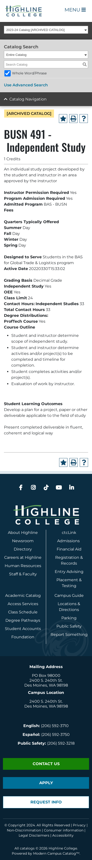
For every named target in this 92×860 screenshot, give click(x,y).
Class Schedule (23, 612)
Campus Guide (69, 595)
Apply (46, 782)
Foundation (22, 637)
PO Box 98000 (46, 675)
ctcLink (69, 532)
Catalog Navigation (28, 99)
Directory (23, 549)
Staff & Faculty (23, 574)
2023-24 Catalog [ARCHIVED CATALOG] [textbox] (35, 30)
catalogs (27, 848)
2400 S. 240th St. (46, 680)
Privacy (79, 825)
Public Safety (69, 626)
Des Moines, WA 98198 (46, 685)
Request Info (46, 802)
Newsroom (23, 541)
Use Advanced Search (26, 85)
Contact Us (46, 763)
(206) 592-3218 (61, 743)
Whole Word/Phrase (29, 73)
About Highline (23, 532)
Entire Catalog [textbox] (16, 55)
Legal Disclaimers (34, 835)
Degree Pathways (22, 620)
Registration (67, 557)
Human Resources (23, 565)
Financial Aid (69, 549)
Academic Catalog (23, 595)
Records (69, 563)
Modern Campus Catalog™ (56, 853)
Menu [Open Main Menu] (75, 10)
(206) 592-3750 (55, 734)
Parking (69, 618)
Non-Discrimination (24, 830)
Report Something (69, 634)
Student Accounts (23, 628)
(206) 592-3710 (55, 725)
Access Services (23, 603)
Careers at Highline (22, 557)
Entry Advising (69, 571)
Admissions (69, 541)
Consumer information (63, 830)
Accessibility (63, 835)
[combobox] (46, 30)
